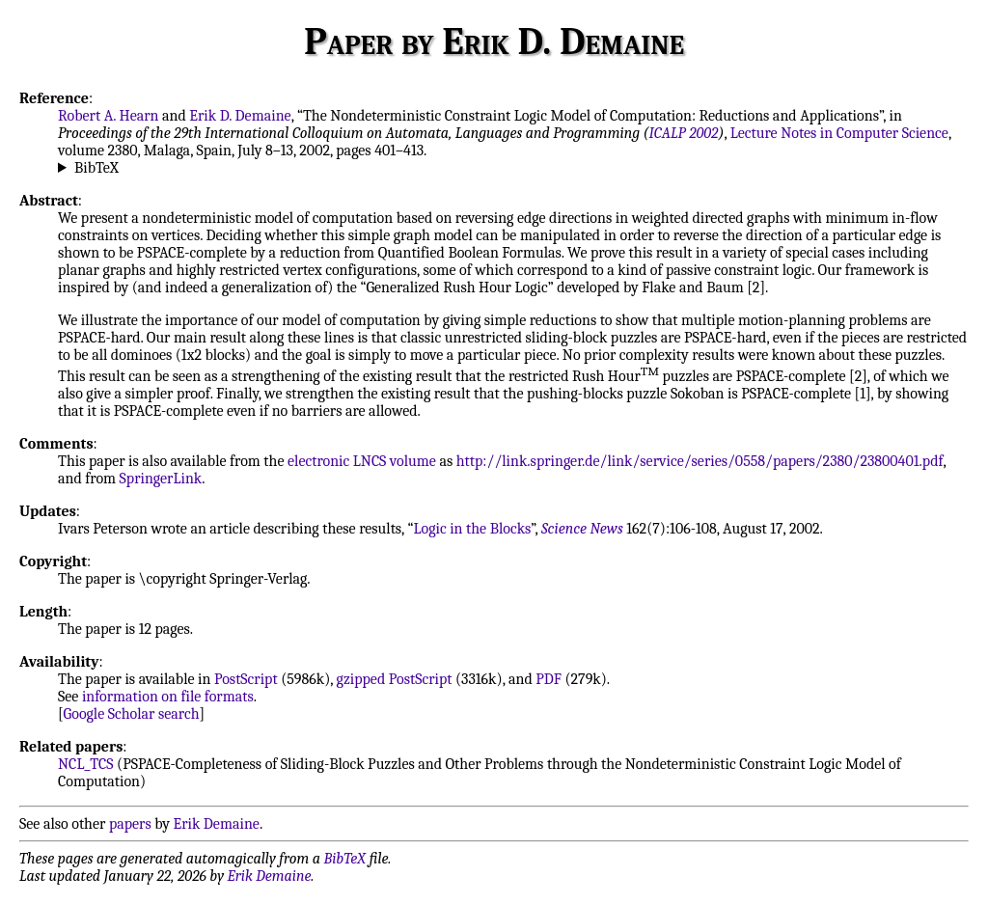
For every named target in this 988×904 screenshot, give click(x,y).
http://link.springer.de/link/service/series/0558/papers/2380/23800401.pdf (700, 461)
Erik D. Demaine (239, 115)
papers (130, 824)
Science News (582, 528)
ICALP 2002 (684, 133)
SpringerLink (161, 478)
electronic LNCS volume (362, 461)
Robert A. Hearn (108, 115)
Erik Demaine (217, 824)
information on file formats (168, 696)
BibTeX (96, 168)
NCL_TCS (86, 764)
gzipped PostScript (395, 679)
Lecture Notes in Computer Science (839, 133)
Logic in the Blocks (472, 528)
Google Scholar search (132, 714)
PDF (548, 679)
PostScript (246, 679)
